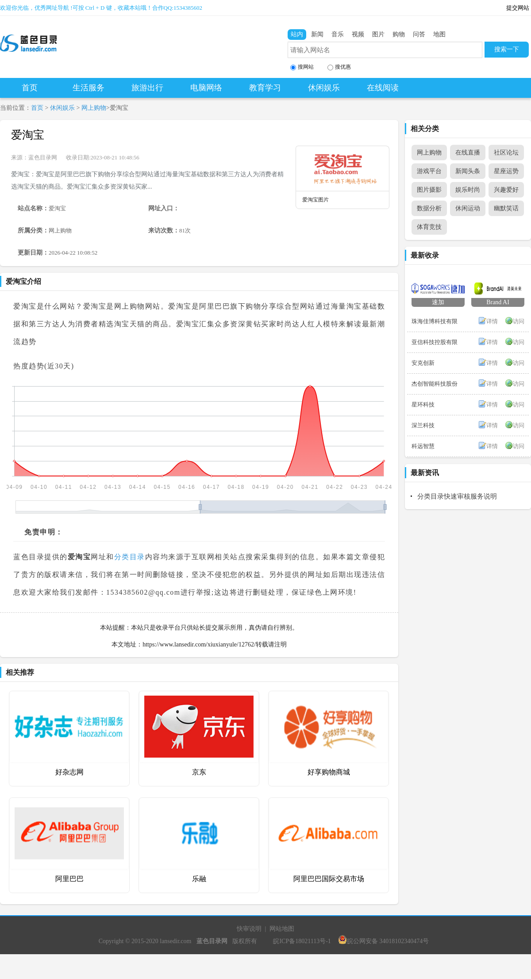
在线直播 (467, 152)
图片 (378, 34)
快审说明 (249, 928)
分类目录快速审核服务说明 (457, 496)
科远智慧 (423, 446)
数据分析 (429, 208)
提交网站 (517, 7)
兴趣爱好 (506, 189)
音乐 (337, 34)
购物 (398, 34)
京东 (199, 772)
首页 (30, 87)
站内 (297, 34)
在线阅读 (383, 87)
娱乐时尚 (467, 189)
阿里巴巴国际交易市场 (328, 878)
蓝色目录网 (42, 157)
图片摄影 (429, 189)
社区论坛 (506, 152)
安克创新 (423, 363)
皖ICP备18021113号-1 (302, 941)
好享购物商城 (329, 772)
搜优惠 (339, 67)
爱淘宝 (27, 135)
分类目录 (129, 557)
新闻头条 (467, 171)
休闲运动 (467, 208)
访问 (518, 321)
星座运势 (506, 171)
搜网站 (302, 67)
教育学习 (265, 87)
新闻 (317, 34)
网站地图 (281, 928)
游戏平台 (429, 171)
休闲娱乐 (324, 87)
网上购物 (93, 107)
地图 (439, 34)
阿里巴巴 (69, 878)
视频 (358, 34)
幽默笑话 (506, 208)
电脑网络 (206, 87)
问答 (419, 34)
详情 (492, 321)
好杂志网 (69, 772)
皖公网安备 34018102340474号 (383, 941)
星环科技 (423, 404)
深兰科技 (423, 425)
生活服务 (88, 87)
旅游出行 (147, 87)
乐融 (199, 878)
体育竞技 (429, 227)
